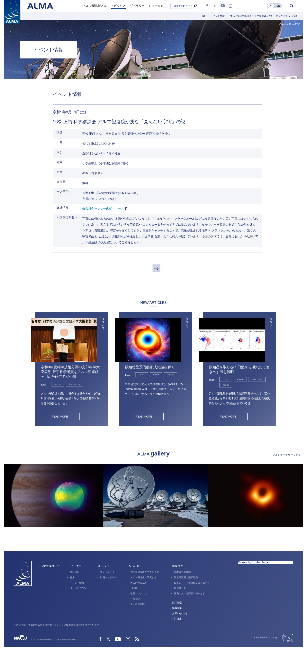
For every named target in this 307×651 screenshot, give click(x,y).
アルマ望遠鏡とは (49, 566)
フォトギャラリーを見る (286, 454)
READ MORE (59, 416)
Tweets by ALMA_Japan (254, 562)
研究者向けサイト (183, 6)
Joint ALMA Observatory (264, 637)
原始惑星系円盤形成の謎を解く (150, 367)
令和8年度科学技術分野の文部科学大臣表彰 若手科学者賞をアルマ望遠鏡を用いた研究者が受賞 (70, 372)
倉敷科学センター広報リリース (103, 208)
